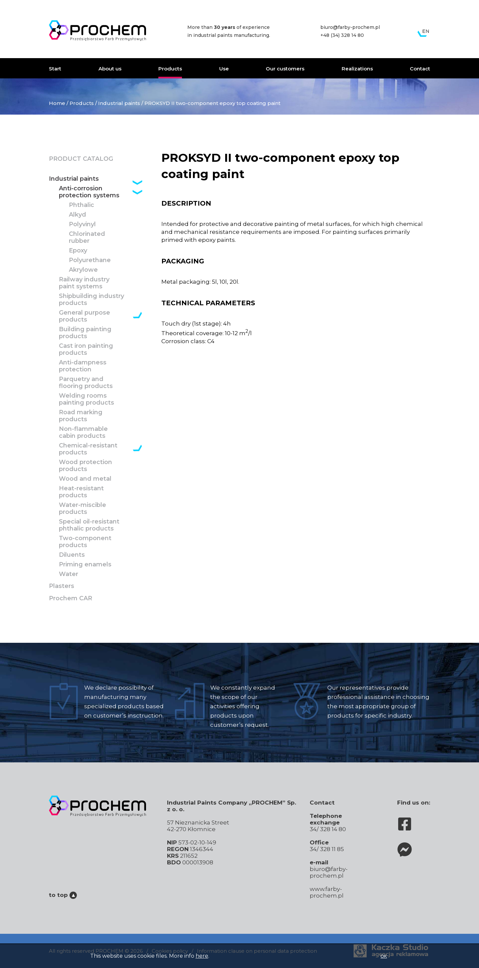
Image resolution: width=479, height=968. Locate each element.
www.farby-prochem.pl (327, 892)
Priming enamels (85, 564)
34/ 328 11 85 (327, 849)
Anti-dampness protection (82, 366)
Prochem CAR (70, 598)
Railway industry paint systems (84, 283)
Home (57, 103)
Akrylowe (83, 269)
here (202, 956)
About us (109, 68)
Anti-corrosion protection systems (89, 192)
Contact (420, 68)
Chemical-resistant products (88, 449)
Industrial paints (119, 103)
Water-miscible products (82, 509)
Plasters (61, 586)
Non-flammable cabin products (83, 432)
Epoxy (78, 250)
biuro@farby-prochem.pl (350, 27)
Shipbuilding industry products (91, 300)
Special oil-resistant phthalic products (89, 525)
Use (224, 68)
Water (68, 574)
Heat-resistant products (81, 492)
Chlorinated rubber (87, 237)
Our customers (285, 68)
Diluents (72, 554)
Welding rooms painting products (86, 399)
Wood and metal (85, 478)
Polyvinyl (82, 224)
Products (170, 68)
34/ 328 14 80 (328, 829)
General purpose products (84, 316)
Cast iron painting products (86, 349)
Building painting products (85, 333)
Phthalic (81, 205)
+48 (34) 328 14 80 (342, 35)
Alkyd (77, 214)
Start (55, 68)
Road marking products (80, 416)
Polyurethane (90, 260)
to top (63, 895)
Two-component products (85, 542)
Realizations (357, 68)
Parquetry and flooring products (86, 383)
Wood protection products (85, 466)
